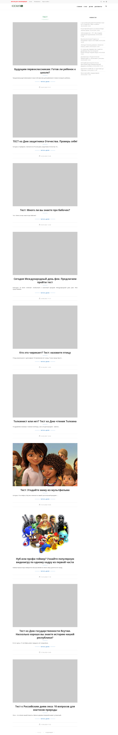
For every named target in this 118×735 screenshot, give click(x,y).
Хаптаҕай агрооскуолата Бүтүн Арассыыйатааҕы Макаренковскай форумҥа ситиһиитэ (91, 64)
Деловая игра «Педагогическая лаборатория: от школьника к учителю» (92, 57)
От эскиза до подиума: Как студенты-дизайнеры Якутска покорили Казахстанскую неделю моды (92, 50)
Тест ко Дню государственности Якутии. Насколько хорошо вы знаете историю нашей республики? (45, 630)
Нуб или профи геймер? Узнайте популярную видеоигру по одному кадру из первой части (45, 557)
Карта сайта (45, 1)
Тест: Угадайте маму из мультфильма (45, 487)
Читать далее (45, 81)
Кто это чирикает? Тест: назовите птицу (45, 350)
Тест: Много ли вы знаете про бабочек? (45, 209)
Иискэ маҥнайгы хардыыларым (90, 73)
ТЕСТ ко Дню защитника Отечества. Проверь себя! (45, 141)
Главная (79, 6)
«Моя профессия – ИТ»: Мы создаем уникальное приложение (91, 33)
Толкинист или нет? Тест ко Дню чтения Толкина (45, 419)
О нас (30, 1)
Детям (91, 6)
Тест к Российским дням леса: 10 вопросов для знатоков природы (45, 703)
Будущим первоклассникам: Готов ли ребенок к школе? (45, 70)
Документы (98, 6)
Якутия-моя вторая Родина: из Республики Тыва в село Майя (90, 39)
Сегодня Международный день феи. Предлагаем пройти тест (45, 279)
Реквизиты (37, 1)
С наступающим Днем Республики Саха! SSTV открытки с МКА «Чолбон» (92, 23)
